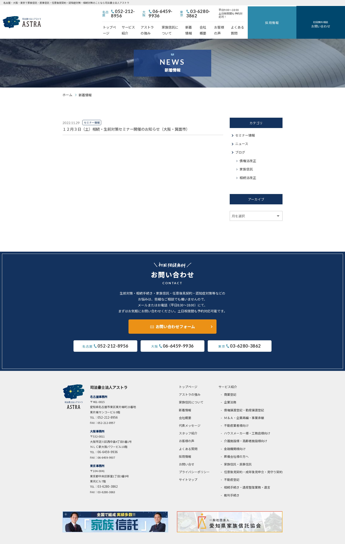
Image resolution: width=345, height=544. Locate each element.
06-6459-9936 (198, 11)
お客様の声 (263, 23)
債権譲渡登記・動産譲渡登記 (244, 400)
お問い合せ (186, 455)
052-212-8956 (153, 11)
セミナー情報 (245, 125)
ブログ (240, 142)
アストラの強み (171, 23)
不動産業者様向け (236, 416)
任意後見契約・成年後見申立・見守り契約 (253, 462)
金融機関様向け (235, 439)
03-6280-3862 (244, 11)
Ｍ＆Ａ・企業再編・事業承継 (244, 408)
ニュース (241, 133)
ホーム (67, 84)
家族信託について (200, 23)
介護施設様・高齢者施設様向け (245, 431)
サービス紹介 (145, 23)
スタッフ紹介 (188, 424)
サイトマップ (188, 470)
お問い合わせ (333, 19)
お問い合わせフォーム (175, 317)
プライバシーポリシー (194, 462)
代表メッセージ (189, 416)
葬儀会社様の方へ (236, 447)
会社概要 (243, 23)
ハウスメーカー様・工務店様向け (247, 424)
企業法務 (230, 393)
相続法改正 (248, 168)
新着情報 (225, 23)
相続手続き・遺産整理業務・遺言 (247, 478)
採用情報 (310, 17)
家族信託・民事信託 (238, 455)
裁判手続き (231, 486)
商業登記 (230, 385)
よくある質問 (286, 23)
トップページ (120, 23)
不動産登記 (231, 470)
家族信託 (246, 159)
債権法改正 (248, 150)
